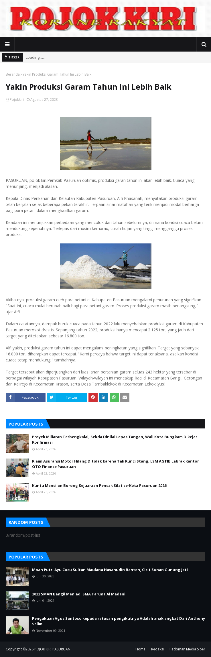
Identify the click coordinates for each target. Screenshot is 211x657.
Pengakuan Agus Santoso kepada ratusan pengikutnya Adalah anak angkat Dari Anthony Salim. (118, 621)
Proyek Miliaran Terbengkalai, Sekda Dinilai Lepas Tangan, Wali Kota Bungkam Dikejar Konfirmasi (114, 439)
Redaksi (157, 649)
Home (140, 649)
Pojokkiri (17, 99)
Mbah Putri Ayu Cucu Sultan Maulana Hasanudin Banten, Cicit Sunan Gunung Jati (110, 569)
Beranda (13, 74)
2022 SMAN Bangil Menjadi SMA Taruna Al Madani (78, 594)
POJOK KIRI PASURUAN (52, 649)
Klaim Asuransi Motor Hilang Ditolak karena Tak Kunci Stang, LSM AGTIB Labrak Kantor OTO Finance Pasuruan (115, 464)
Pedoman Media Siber (187, 649)
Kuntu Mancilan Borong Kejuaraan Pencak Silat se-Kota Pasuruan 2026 (99, 485)
